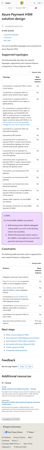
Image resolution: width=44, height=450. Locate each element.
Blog (29, 437)
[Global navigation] (2, 3)
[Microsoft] (22, 3)
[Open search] (34, 3)
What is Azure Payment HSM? (17, 335)
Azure (10, 8)
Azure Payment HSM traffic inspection (20, 341)
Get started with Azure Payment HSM (20, 344)
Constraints (7, 37)
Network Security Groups (11, 281)
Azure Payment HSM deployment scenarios (22, 338)
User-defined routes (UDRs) (12, 288)
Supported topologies (11, 35)
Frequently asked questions (16, 350)
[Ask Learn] (36, 8)
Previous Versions (19, 437)
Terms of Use (27, 444)
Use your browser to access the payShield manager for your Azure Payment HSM (17, 122)
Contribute (5, 440)
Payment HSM (21, 8)
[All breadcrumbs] (4, 8)
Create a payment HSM (15, 347)
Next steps (7, 40)
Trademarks (6, 447)
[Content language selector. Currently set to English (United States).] (12, 427)
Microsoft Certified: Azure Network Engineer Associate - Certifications (21, 403)
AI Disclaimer (6, 437)
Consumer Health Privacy (10, 444)
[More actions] (40, 8)
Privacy (14, 440)
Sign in (40, 3)
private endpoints (20, 297)
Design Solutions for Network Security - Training (19, 389)
